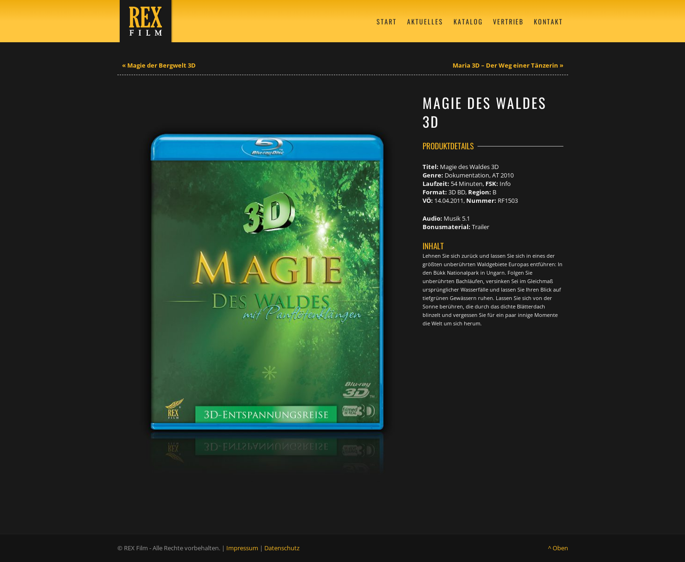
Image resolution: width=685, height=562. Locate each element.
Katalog (468, 21)
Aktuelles (425, 21)
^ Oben (558, 548)
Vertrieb (508, 21)
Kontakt (548, 21)
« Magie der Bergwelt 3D (159, 65)
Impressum (242, 548)
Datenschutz (282, 548)
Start (387, 21)
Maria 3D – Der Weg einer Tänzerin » (508, 65)
